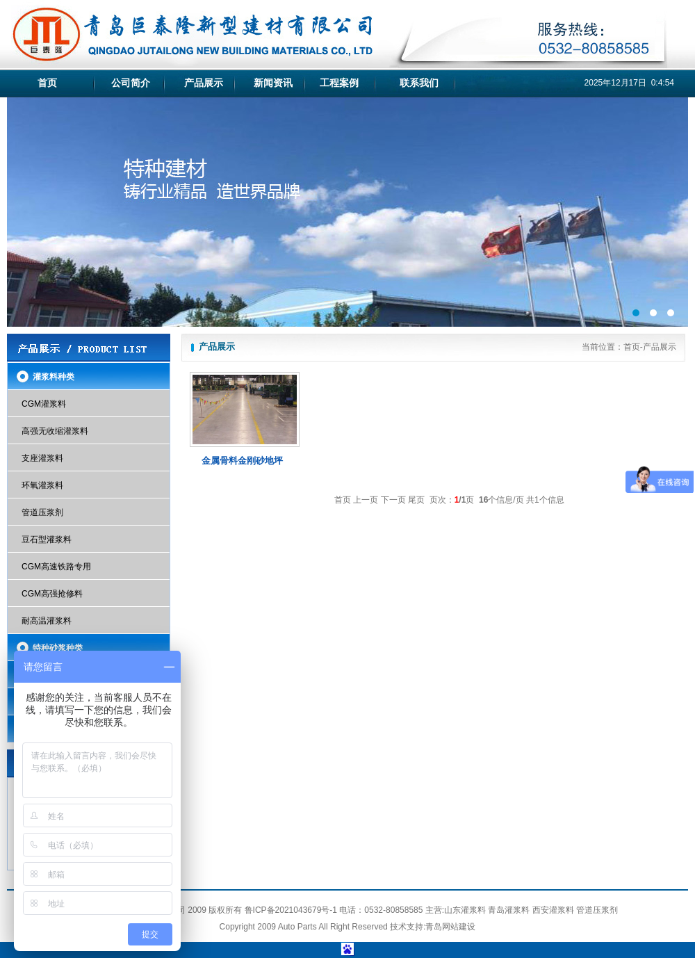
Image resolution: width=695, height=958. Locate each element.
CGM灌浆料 (44, 404)
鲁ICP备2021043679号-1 (291, 910)
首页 (47, 82)
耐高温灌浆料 (47, 621)
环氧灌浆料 (42, 485)
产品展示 (203, 82)
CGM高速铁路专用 (56, 566)
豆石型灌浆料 (47, 539)
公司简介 (130, 82)
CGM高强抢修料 (52, 594)
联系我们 (419, 82)
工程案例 (339, 82)
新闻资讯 (273, 82)
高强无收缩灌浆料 (55, 431)
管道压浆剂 (42, 512)
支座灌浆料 (42, 458)
